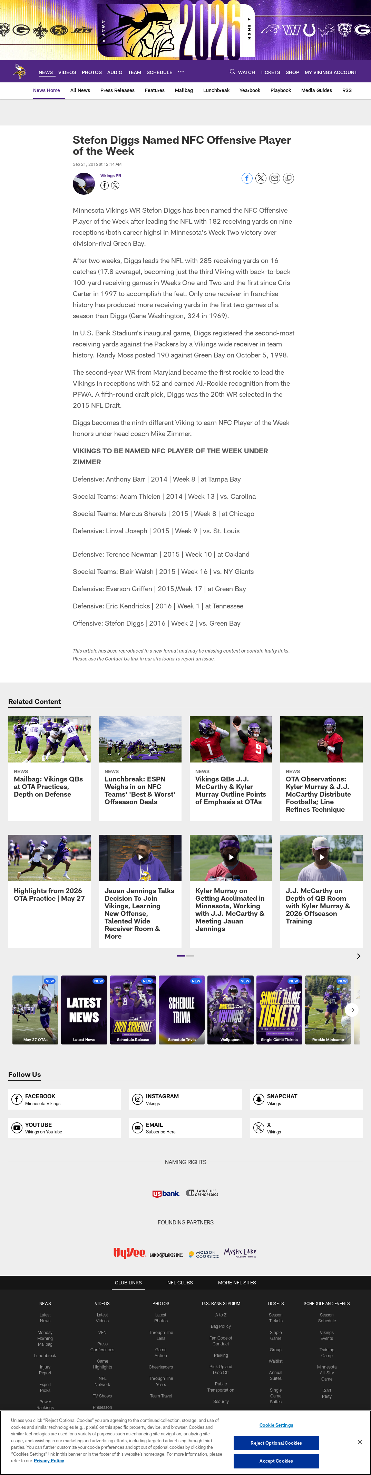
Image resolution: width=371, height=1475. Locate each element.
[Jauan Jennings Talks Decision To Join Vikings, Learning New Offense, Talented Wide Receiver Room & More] (140, 891)
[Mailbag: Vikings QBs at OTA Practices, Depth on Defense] (49, 761)
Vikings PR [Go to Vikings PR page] (110, 175)
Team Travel (160, 1388)
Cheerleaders (160, 1360)
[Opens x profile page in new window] (306, 1128)
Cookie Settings (276, 1425)
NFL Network (102, 1377)
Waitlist (275, 1360)
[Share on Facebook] (247, 182)
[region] (185, 1442)
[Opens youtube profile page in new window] (64, 1128)
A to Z (220, 1314)
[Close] (360, 1442)
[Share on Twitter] (260, 182)
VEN (102, 1332)
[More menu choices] (181, 71)
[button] (181, 955)
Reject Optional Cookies (276, 1443)
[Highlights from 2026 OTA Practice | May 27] (49, 872)
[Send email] (274, 182)
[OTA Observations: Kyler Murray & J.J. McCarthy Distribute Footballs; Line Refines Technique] (321, 768)
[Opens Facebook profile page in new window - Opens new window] (104, 185)
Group (275, 1348)
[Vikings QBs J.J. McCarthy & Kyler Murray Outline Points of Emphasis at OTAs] (231, 765)
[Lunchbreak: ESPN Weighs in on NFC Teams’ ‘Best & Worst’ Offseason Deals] (140, 765)
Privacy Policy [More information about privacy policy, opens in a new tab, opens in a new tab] (49, 1460)
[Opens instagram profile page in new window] (185, 1099)
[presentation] (360, 957)
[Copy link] (288, 178)
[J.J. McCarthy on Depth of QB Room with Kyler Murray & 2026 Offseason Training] (321, 884)
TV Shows (101, 1388)
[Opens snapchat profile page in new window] (306, 1099)
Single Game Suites (275, 1394)
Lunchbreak (45, 1354)
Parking (220, 1354)
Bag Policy (220, 1326)
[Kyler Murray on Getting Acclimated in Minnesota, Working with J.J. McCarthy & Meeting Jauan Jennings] (231, 887)
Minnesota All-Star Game (326, 1372)
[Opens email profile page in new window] (185, 1128)
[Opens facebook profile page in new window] (64, 1099)
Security (220, 1399)
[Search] (232, 71)
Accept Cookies (276, 1460)
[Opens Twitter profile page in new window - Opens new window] (115, 185)
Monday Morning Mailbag (45, 1338)
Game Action (160, 1348)
